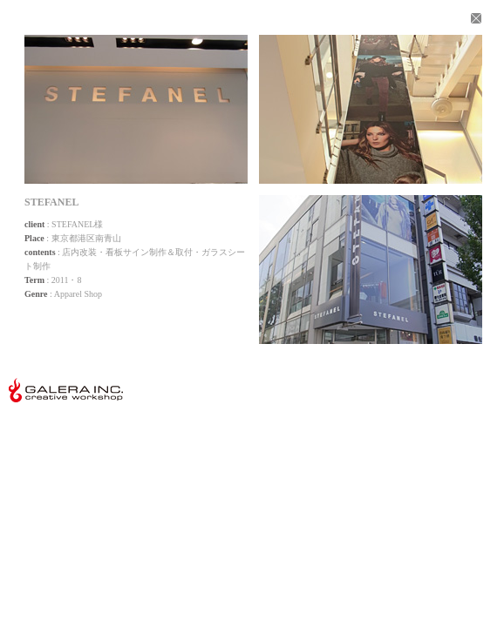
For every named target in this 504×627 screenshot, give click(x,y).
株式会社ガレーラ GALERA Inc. (66, 391)
